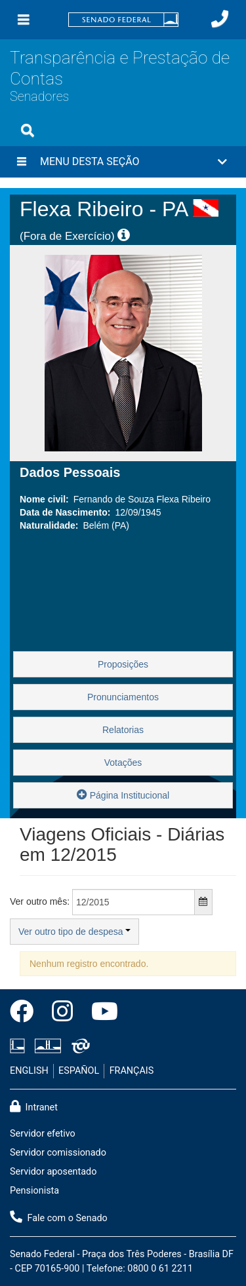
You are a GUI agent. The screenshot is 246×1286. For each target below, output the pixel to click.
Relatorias (123, 730)
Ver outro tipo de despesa (74, 931)
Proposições (123, 664)
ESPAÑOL (78, 1070)
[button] (123, 162)
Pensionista (34, 1190)
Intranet (34, 1106)
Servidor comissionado (58, 1152)
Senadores (39, 96)
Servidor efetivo (42, 1133)
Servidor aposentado (53, 1171)
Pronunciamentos (123, 697)
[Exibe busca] (27, 130)
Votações (123, 762)
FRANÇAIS (132, 1070)
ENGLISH (29, 1070)
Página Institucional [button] (123, 794)
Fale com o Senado (59, 1217)
